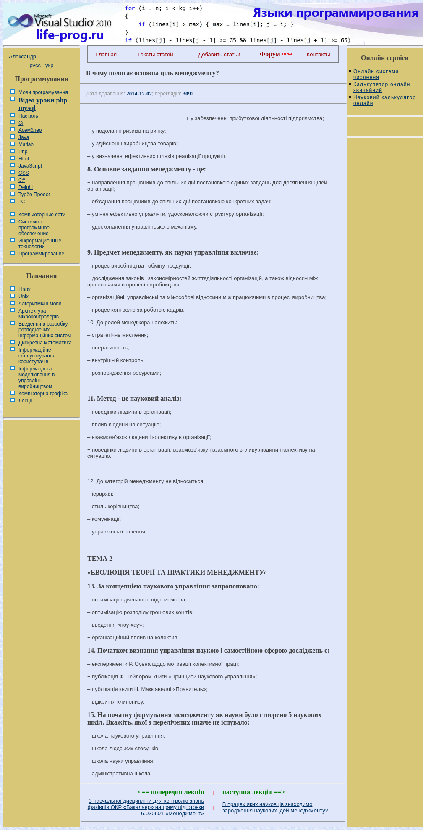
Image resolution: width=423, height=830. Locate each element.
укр (49, 65)
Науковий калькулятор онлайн (384, 100)
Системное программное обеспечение (34, 227)
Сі (20, 123)
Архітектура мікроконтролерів (38, 314)
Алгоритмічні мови (39, 304)
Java (23, 137)
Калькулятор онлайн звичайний (381, 87)
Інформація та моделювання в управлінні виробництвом (36, 377)
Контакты (318, 54)
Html (23, 159)
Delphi (25, 187)
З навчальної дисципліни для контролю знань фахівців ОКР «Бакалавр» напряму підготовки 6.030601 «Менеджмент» (146, 807)
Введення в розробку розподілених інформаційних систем (44, 330)
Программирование (41, 254)
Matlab (26, 144)
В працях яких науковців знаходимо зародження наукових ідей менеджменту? (275, 807)
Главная (106, 54)
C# (21, 180)
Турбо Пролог (34, 194)
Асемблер (30, 130)
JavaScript (30, 166)
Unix (23, 296)
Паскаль (28, 116)
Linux (24, 289)
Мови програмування (43, 92)
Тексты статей (155, 54)
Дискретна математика (45, 343)
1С (21, 202)
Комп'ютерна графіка (43, 394)
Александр (22, 56)
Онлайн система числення (376, 74)
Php (22, 152)
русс (34, 65)
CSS (23, 173)
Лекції (25, 401)
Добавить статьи (219, 54)
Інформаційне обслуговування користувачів (36, 356)
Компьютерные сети (41, 215)
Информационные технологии (39, 244)
